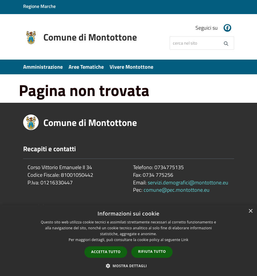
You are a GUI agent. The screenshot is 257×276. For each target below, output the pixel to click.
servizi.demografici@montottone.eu (188, 182)
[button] (128, 265)
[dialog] (128, 240)
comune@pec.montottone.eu (177, 190)
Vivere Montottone (131, 67)
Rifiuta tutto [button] (152, 251)
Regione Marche (39, 6)
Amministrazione (43, 67)
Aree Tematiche (86, 67)
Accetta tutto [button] (105, 251)
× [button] (250, 211)
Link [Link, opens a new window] (184, 239)
